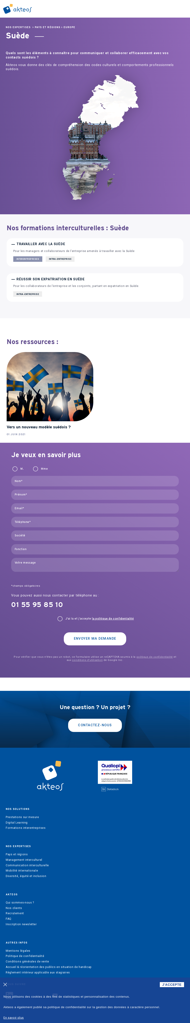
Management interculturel (24, 859)
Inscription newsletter (21, 924)
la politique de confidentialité (113, 618)
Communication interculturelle (27, 865)
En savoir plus (13, 1017)
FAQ (8, 918)
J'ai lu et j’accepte (99, 618)
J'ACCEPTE (172, 984)
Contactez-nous (95, 725)
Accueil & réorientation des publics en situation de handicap (49, 967)
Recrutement (15, 913)
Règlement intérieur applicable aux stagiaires (38, 972)
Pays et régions (47, 27)
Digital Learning (17, 822)
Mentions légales (18, 950)
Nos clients (14, 908)
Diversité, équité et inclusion (26, 876)
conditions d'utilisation (87, 660)
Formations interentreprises (26, 828)
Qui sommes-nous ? (20, 902)
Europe (69, 27)
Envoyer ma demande (95, 639)
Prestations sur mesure (22, 817)
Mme (44, 468)
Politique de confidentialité (25, 956)
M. (22, 468)
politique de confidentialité (154, 656)
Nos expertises (18, 27)
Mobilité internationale (22, 870)
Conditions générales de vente (27, 961)
